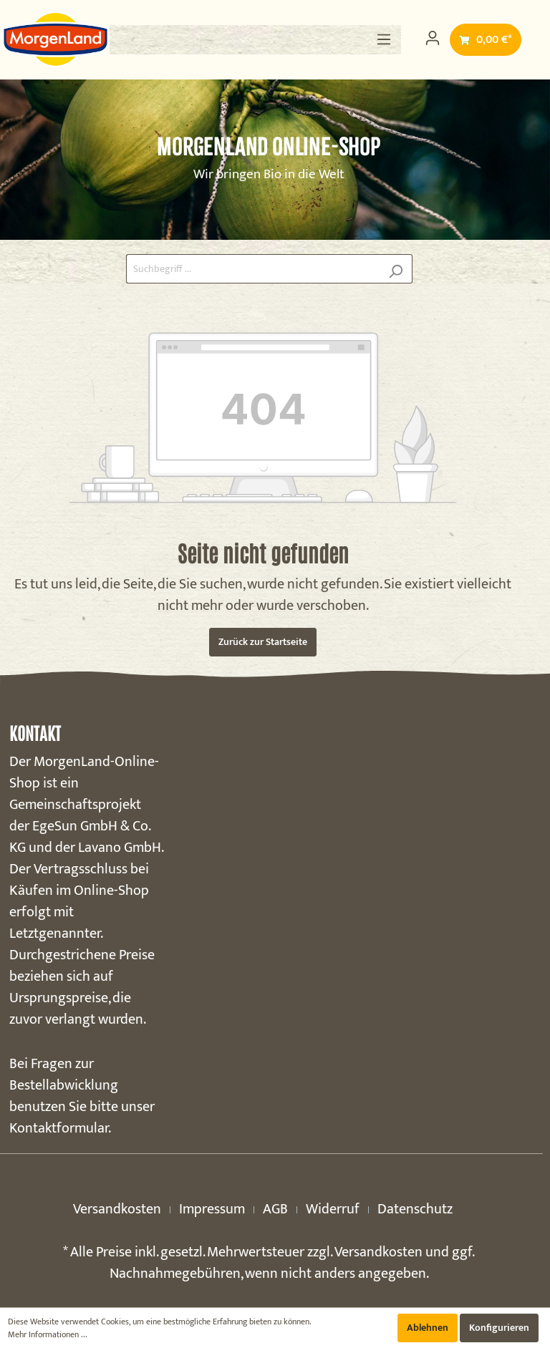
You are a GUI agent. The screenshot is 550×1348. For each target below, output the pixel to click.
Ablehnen (427, 1327)
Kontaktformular (58, 1128)
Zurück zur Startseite (262, 642)
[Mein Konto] (432, 38)
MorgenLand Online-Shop (269, 146)
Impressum (212, 1209)
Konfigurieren (499, 1327)
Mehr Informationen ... (47, 1334)
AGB (275, 1209)
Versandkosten (117, 1209)
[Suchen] (395, 268)
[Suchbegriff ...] (253, 268)
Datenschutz (415, 1209)
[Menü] (384, 39)
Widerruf (333, 1209)
